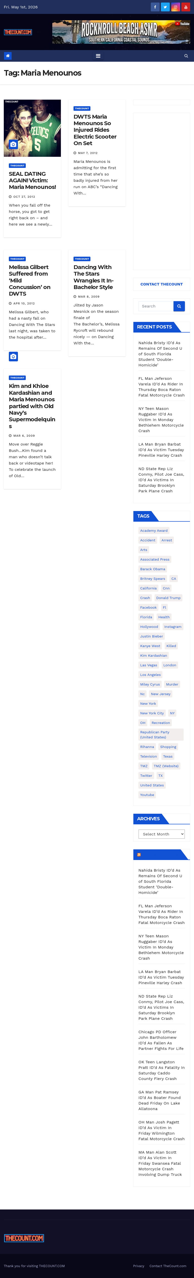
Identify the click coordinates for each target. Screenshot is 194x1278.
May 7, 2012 (88, 153)
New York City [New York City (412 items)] (152, 713)
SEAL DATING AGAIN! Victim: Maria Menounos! (32, 180)
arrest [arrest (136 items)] (166, 540)
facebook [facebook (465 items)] (148, 607)
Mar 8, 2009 (89, 296)
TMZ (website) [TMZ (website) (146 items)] (166, 766)
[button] (186, 55)
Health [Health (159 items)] (164, 617)
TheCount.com (160, 854)
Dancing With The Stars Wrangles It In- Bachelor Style (93, 277)
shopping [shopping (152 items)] (168, 747)
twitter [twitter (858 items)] (146, 776)
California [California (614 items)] (148, 588)
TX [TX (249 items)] (160, 776)
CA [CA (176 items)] (173, 579)
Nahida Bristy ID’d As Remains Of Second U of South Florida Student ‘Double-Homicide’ (160, 353)
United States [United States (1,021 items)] (152, 785)
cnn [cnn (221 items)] (166, 588)
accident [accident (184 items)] (147, 540)
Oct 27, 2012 (24, 197)
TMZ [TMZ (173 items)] (144, 766)
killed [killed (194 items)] (171, 646)
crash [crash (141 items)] (145, 598)
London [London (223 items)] (169, 665)
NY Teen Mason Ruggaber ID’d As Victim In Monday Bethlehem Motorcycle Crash (161, 419)
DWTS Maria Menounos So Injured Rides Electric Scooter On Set (95, 130)
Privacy (138, 1266)
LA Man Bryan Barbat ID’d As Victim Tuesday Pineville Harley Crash (161, 450)
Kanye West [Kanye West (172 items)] (150, 646)
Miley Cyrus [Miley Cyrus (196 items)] (150, 684)
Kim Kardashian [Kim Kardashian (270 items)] (153, 655)
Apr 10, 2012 (24, 303)
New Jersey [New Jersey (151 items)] (161, 694)
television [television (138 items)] (148, 756)
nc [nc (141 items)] (142, 694)
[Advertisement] (161, 191)
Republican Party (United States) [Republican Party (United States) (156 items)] (154, 734)
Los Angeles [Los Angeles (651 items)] (150, 675)
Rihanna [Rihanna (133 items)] (147, 747)
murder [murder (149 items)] (172, 684)
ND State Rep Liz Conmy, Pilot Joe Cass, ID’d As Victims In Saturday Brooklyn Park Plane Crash (161, 479)
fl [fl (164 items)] (164, 607)
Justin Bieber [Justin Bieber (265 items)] (151, 636)
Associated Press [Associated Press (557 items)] (154, 559)
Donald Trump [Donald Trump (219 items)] (168, 598)
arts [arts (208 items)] (143, 550)
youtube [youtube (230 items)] (147, 795)
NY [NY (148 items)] (172, 713)
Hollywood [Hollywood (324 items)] (149, 627)
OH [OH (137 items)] (143, 723)
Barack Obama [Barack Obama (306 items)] (152, 569)
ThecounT (17, 165)
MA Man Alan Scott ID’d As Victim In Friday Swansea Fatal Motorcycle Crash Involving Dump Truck (160, 1163)
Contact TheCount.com (168, 1266)
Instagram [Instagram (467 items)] (173, 627)
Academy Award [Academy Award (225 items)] (154, 530)
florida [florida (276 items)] (146, 617)
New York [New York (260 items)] (148, 703)
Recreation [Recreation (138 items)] (161, 723)
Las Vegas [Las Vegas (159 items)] (148, 665)
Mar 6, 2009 (24, 435)
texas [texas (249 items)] (168, 756)
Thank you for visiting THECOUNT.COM (34, 1266)
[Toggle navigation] (98, 56)
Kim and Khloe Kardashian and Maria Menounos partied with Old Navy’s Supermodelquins (32, 406)
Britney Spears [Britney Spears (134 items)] (152, 579)
